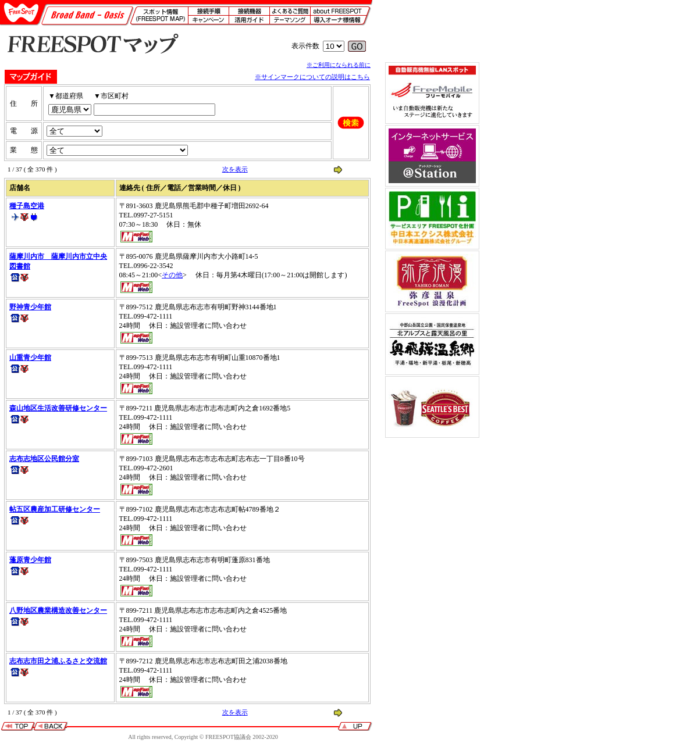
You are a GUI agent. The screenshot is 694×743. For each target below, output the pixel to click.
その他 (172, 275)
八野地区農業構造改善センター (58, 610)
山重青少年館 (30, 357)
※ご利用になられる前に (339, 65)
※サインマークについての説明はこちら (312, 76)
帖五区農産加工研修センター (54, 509)
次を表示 (235, 169)
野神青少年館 (30, 307)
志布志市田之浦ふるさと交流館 (58, 661)
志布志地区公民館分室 (44, 459)
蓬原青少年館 (30, 560)
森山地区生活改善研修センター (58, 408)
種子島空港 (26, 206)
